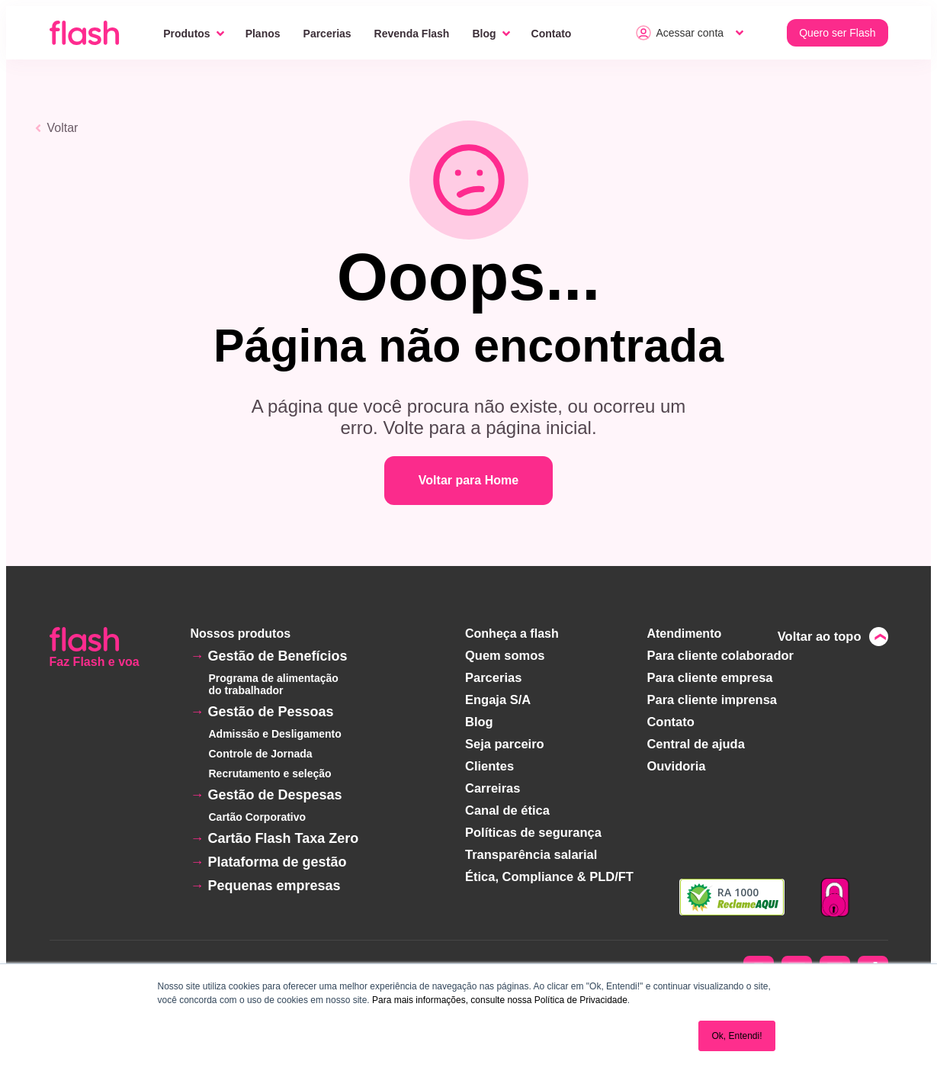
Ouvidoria (676, 761)
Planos (263, 33)
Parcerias (327, 33)
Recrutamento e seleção (270, 773)
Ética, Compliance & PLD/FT (549, 868)
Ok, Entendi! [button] (736, 1036)
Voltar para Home (468, 480)
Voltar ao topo (820, 635)
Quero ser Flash (837, 33)
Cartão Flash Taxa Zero (283, 838)
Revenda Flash (412, 33)
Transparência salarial (532, 847)
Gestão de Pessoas (271, 711)
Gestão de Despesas (275, 794)
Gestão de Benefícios (278, 656)
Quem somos (506, 654)
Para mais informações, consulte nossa (451, 1000)
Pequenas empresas (274, 885)
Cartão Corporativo (257, 817)
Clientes (491, 761)
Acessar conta (680, 32)
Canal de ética (509, 804)
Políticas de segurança (534, 825)
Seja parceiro (506, 740)
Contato (551, 33)
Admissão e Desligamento (275, 734)
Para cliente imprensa (711, 697)
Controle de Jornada (261, 754)
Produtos (186, 33)
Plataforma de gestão (277, 862)
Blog (484, 33)
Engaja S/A (500, 697)
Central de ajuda (695, 740)
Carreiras (494, 783)
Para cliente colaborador (719, 654)
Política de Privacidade (580, 1000)
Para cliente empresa (709, 676)
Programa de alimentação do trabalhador (274, 684)
